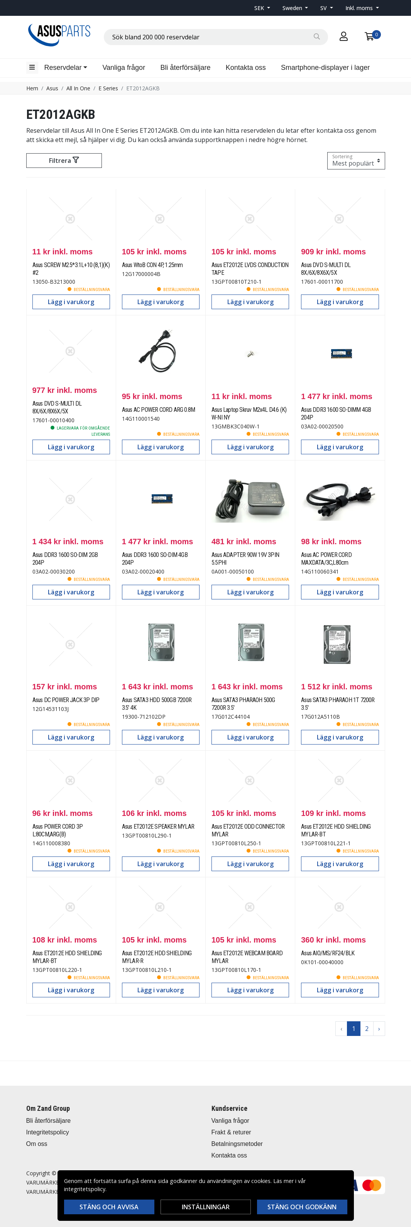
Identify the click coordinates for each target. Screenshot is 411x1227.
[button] (262, 8)
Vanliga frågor (123, 67)
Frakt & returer (231, 1132)
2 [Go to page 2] (367, 1028)
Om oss (36, 1144)
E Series (108, 88)
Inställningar (206, 1207)
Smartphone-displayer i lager (325, 67)
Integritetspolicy (47, 1132)
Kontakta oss (246, 67)
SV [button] (324, 8)
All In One (78, 88)
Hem (32, 88)
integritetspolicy (84, 1189)
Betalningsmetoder (237, 1144)
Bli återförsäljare (185, 67)
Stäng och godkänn (302, 1207)
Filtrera (64, 160)
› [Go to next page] (379, 1028)
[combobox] (216, 37)
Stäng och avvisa (109, 1207)
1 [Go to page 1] (353, 1028)
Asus (52, 88)
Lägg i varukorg (71, 302)
